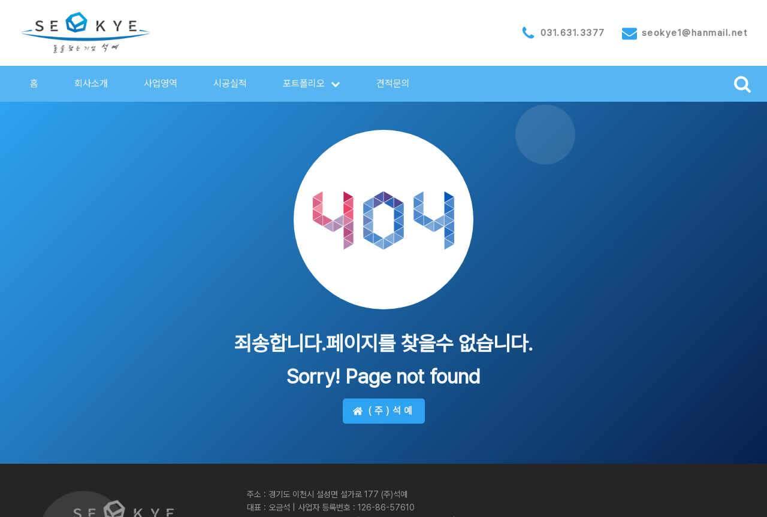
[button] (311, 84)
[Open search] (742, 83)
